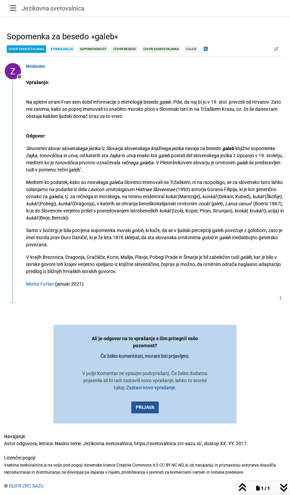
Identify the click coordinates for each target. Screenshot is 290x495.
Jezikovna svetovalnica (53, 8)
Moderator (35, 66)
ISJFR (15, 486)
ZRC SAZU (33, 486)
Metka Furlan (40, 284)
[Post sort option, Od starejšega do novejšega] (276, 49)
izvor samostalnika (26, 49)
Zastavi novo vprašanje (150, 387)
